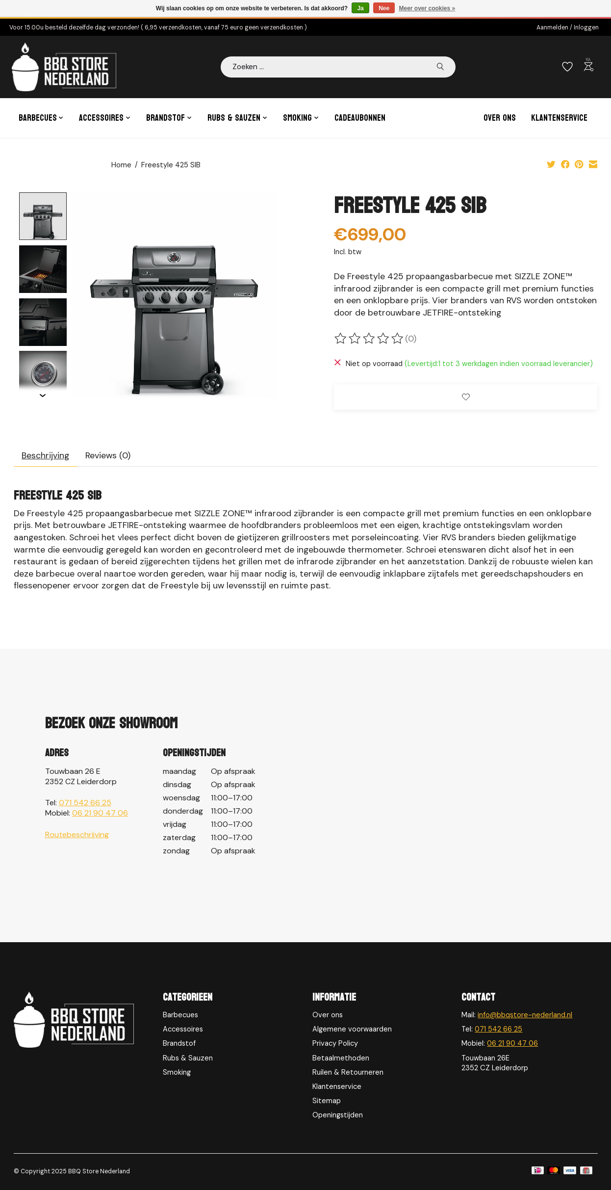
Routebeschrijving (77, 834)
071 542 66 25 (85, 802)
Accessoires (183, 1029)
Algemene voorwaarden (352, 1029)
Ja (360, 8)
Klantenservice (559, 118)
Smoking (177, 1072)
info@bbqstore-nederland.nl (525, 1015)
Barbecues (180, 1015)
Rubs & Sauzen (188, 1058)
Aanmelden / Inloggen (567, 27)
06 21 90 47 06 (100, 813)
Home (121, 165)
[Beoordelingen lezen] (370, 338)
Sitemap (326, 1101)
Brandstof (179, 1043)
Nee (384, 8)
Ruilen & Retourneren (347, 1072)
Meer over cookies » (427, 8)
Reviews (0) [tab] (107, 455)
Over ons (500, 118)
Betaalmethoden (340, 1058)
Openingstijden (337, 1115)
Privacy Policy (335, 1043)
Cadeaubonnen (359, 118)
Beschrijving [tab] (45, 455)
